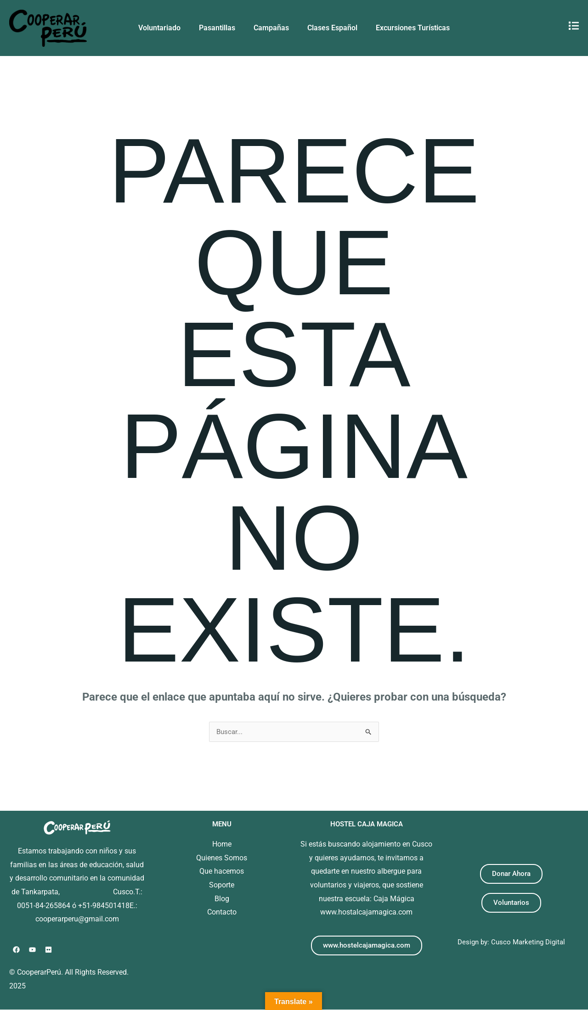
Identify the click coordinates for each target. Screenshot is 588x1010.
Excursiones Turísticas (413, 27)
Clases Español (332, 27)
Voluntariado (159, 27)
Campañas (271, 27)
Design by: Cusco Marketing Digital (511, 942)
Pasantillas (217, 27)
